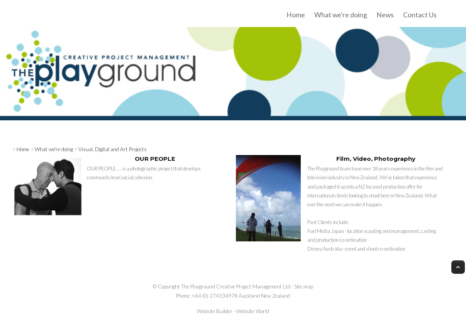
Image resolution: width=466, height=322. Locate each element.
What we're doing (340, 15)
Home (295, 15)
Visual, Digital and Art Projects (112, 149)
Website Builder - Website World (233, 311)
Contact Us (420, 15)
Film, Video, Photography (375, 158)
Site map (303, 286)
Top (458, 267)
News (385, 15)
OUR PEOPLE (155, 158)
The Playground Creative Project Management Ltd (235, 286)
